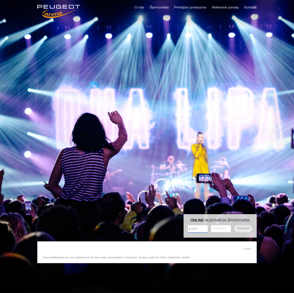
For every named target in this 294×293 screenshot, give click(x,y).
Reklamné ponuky (225, 7)
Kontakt (250, 7)
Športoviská (159, 7)
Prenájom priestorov (190, 7)
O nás (139, 7)
